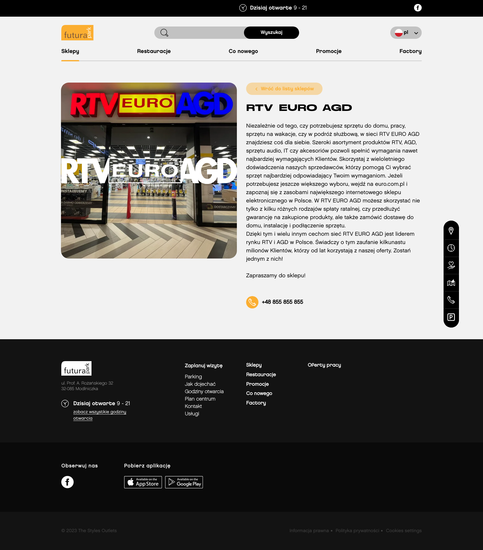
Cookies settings (404, 531)
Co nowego (243, 51)
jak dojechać (200, 384)
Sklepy (70, 51)
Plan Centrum (200, 399)
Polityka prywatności (357, 531)
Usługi (192, 414)
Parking (193, 377)
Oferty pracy (324, 365)
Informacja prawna (309, 531)
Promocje (329, 51)
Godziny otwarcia (204, 391)
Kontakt (193, 406)
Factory (411, 51)
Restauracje (154, 51)
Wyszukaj (271, 32)
